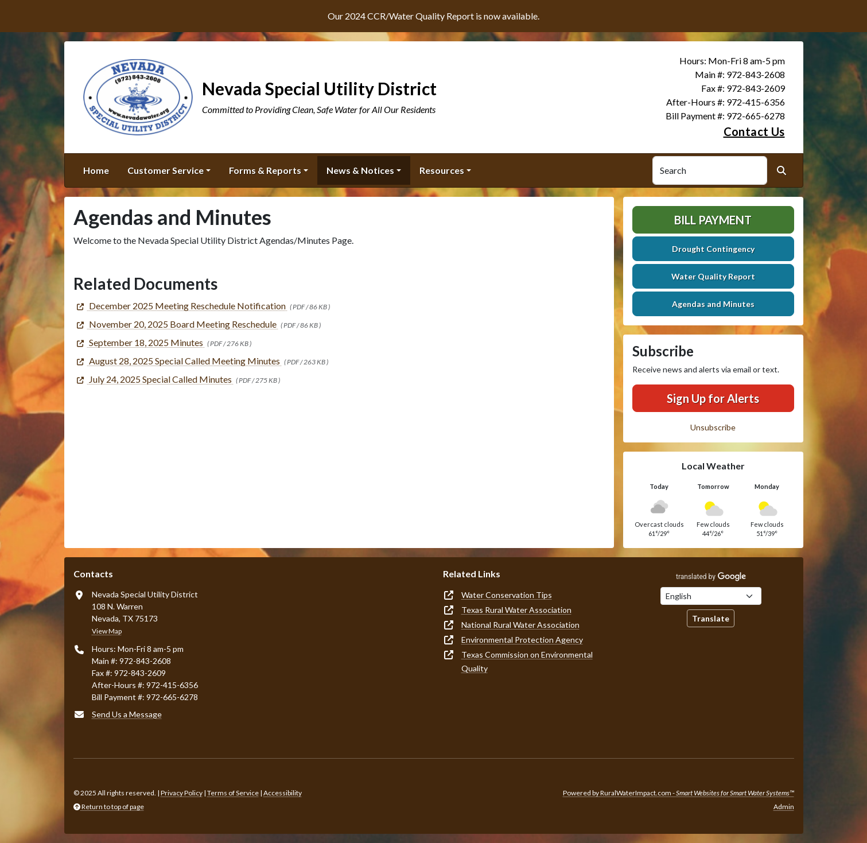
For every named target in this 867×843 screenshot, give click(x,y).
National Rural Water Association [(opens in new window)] (520, 625)
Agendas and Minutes (713, 304)
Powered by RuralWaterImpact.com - (678, 792)
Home (96, 170)
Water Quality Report (713, 276)
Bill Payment (713, 220)
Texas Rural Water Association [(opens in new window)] (516, 610)
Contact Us (754, 131)
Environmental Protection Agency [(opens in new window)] (522, 639)
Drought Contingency (713, 249)
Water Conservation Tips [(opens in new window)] (506, 595)
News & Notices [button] (360, 170)
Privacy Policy (182, 792)
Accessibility (282, 792)
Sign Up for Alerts (713, 398)
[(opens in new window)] (180, 305)
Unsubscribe (713, 427)
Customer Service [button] (165, 170)
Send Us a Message (127, 714)
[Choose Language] (710, 596)
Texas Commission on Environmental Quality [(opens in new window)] (527, 661)
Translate (710, 618)
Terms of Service (233, 792)
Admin (783, 806)
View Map (107, 631)
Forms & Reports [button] (265, 170)
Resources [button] (441, 170)
